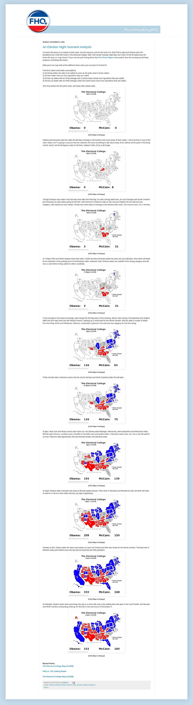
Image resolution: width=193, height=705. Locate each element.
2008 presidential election (57, 685)
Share (46, 687)
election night (71, 685)
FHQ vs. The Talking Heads (54, 671)
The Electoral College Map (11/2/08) (58, 676)
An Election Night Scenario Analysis (67, 47)
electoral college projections (86, 685)
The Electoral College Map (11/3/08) (58, 666)
